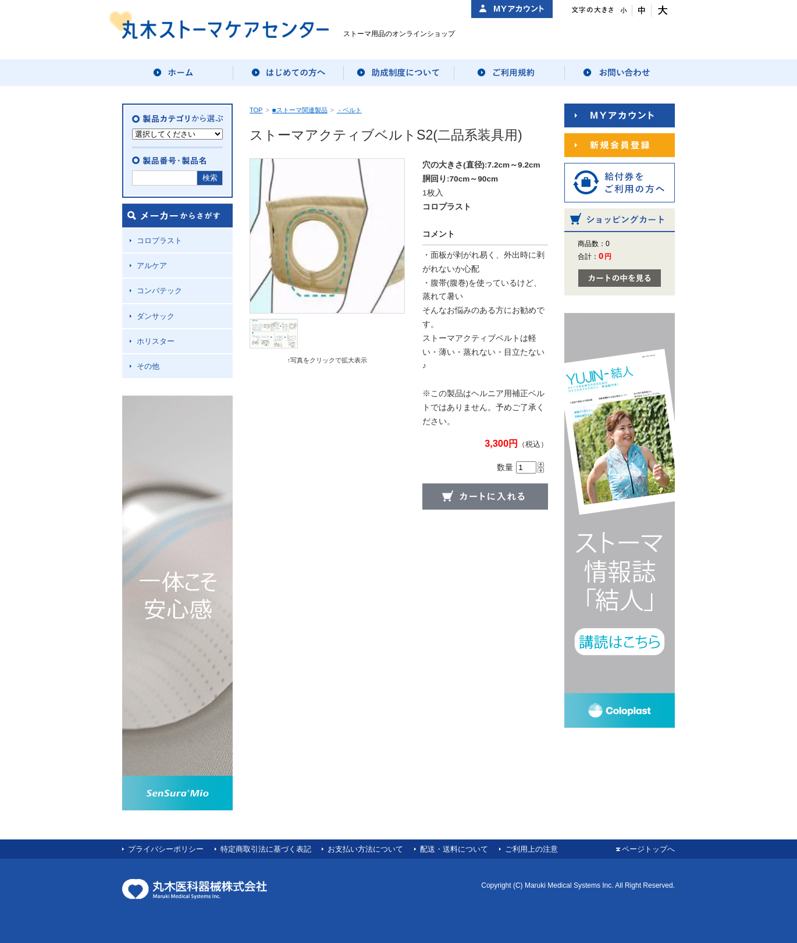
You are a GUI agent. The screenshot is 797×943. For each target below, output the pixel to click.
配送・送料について (454, 849)
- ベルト (349, 109)
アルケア (152, 265)
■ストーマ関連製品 (300, 109)
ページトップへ (648, 849)
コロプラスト (159, 240)
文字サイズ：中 (642, 11)
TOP (256, 109)
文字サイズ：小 (622, 11)
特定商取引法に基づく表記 (265, 849)
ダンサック (156, 316)
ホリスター (156, 341)
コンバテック (159, 290)
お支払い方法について (365, 849)
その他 (148, 366)
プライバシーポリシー (166, 849)
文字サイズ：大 (661, 11)
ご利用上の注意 (531, 849)
